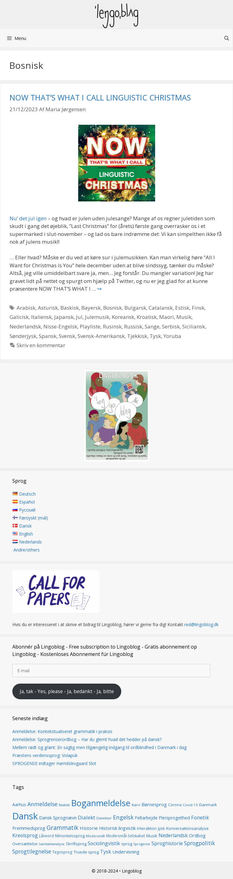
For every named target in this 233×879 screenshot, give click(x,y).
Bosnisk (112, 307)
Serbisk (171, 326)
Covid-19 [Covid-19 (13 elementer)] (190, 804)
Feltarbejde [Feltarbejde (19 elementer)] (146, 818)
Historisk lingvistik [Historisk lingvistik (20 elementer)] (117, 828)
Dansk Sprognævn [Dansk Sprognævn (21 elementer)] (58, 817)
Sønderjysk (23, 335)
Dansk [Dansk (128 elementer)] (25, 816)
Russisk (133, 326)
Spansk (47, 335)
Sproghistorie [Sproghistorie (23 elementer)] (167, 843)
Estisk (182, 307)
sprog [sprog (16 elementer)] (126, 844)
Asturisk (48, 307)
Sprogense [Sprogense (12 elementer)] (141, 844)
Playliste (90, 326)
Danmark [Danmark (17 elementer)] (208, 804)
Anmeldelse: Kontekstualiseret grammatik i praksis (62, 731)
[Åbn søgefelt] (227, 38)
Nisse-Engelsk (60, 326)
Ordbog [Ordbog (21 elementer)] (197, 835)
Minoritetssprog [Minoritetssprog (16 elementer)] (70, 835)
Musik (183, 316)
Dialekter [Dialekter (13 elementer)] (104, 818)
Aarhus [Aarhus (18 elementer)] (19, 804)
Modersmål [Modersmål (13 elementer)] (95, 836)
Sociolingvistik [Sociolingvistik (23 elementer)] (104, 843)
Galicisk (19, 316)
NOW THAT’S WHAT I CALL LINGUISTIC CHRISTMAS (100, 97)
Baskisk (69, 307)
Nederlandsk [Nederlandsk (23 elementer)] (173, 835)
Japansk (64, 316)
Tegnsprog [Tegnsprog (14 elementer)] (62, 852)
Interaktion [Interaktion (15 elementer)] (147, 828)
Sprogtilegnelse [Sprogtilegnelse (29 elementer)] (31, 851)
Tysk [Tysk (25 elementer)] (105, 851)
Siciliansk (193, 326)
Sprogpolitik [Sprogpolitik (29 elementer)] (199, 843)
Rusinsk (112, 326)
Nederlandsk (25, 326)
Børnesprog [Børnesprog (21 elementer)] (154, 804)
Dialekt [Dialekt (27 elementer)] (86, 817)
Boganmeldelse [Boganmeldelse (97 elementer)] (101, 803)
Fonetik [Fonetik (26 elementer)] (200, 817)
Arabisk (26, 307)
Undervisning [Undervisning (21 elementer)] (125, 852)
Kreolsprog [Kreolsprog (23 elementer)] (25, 835)
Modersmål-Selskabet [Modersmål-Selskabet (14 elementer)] (125, 835)
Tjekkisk (137, 335)
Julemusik (97, 316)
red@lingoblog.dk (201, 625)
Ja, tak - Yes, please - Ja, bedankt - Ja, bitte (67, 691)
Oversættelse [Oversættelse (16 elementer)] (25, 844)
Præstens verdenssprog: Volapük (45, 755)
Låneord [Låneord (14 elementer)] (46, 835)
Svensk (67, 335)
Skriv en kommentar (41, 345)
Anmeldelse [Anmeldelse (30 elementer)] (42, 804)
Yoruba (172, 335)
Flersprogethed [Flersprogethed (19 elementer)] (174, 818)
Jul (79, 316)
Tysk (155, 335)
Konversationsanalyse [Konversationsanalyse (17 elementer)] (187, 828)
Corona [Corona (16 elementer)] (175, 804)
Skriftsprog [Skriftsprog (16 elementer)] (76, 844)
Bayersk (91, 307)
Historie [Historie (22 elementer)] (89, 828)
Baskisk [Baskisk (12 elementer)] (64, 805)
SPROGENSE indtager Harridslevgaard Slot (54, 763)
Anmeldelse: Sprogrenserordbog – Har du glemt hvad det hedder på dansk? (87, 739)
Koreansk (123, 316)
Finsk (198, 307)
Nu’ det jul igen (28, 218)
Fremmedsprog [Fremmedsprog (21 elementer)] (28, 828)
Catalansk (161, 307)
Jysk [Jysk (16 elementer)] (161, 828)
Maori (166, 316)
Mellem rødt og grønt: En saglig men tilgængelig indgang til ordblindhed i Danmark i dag (99, 747)
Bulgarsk (135, 307)
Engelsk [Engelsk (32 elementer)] (123, 817)
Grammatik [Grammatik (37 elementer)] (62, 827)
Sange (152, 326)
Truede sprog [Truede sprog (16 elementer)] (86, 852)
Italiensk (41, 316)
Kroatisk (147, 316)
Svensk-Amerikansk (101, 335)
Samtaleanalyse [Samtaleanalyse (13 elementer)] (52, 844)
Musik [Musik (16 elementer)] (151, 835)
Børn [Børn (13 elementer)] (136, 804)
